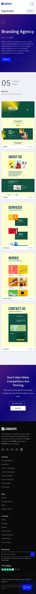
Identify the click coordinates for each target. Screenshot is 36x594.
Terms (26, 558)
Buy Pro (30, 11)
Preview (30, 147)
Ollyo (17, 579)
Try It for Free (16, 403)
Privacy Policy (5, 560)
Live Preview (18, 59)
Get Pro (18, 408)
